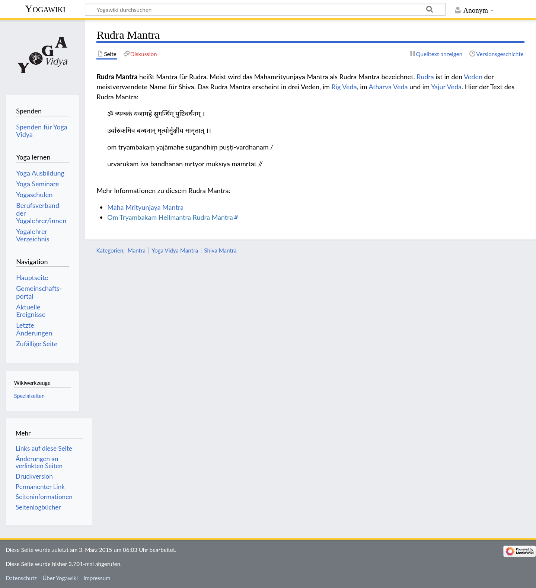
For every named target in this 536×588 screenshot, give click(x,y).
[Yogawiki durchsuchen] (265, 9)
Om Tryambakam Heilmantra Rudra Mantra (170, 217)
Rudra (425, 77)
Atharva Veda (388, 87)
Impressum (97, 578)
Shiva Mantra (220, 250)
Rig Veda (344, 87)
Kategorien (109, 250)
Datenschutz (21, 578)
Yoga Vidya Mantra (174, 250)
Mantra (137, 250)
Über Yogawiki (60, 578)
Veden (473, 77)
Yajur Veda (446, 87)
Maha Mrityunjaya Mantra (145, 207)
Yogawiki (45, 9)
